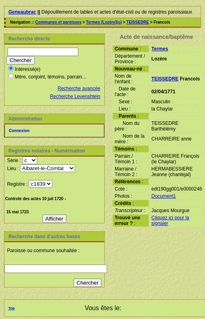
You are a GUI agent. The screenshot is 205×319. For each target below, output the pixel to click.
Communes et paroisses (58, 22)
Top (11, 308)
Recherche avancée (79, 88)
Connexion (19, 130)
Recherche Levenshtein (75, 96)
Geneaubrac (22, 12)
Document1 (163, 196)
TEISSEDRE (137, 22)
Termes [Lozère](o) (103, 22)
